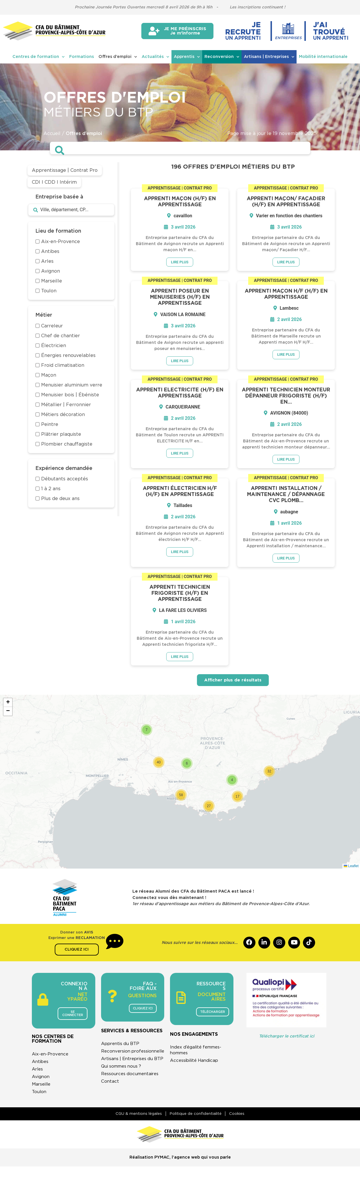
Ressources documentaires (132, 1095)
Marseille (42, 1086)
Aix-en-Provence (51, 1056)
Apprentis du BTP (122, 1053)
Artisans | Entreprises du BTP (129, 1077)
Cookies (240, 1125)
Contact (110, 1102)
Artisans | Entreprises (269, 56)
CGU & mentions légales (136, 1125)
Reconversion (221, 56)
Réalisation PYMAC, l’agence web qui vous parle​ (180, 1169)
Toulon (39, 1094)
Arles (38, 1071)
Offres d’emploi (117, 56)
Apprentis (187, 56)
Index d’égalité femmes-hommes (198, 1053)
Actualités (155, 56)
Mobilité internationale (323, 56)
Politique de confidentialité (196, 1125)
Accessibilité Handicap (196, 1063)
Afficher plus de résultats (233, 682)
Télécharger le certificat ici (286, 1038)
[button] (269, 773)
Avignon (41, 1079)
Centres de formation (38, 56)
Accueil (52, 133)
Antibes (41, 1064)
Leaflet (351, 868)
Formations (81, 56)
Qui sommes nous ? (123, 1087)
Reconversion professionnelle (119, 1063)
